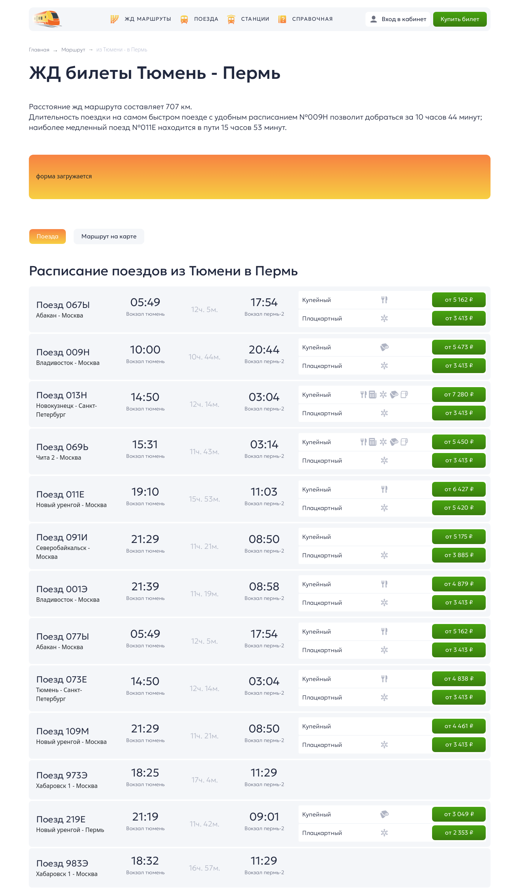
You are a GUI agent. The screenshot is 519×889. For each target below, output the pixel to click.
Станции (255, 19)
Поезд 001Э (62, 589)
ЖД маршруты (148, 19)
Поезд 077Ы (62, 636)
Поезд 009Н (63, 352)
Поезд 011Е (60, 494)
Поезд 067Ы (63, 305)
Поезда (206, 19)
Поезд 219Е (61, 819)
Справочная (312, 19)
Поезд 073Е (61, 679)
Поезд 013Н (61, 395)
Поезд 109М (62, 731)
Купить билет (460, 19)
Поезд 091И (62, 537)
